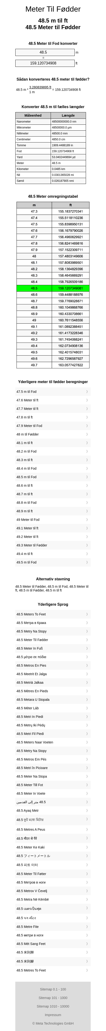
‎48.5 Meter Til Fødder (32, 640)
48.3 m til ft (24, 460)
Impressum (53, 1015)
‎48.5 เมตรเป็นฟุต (28, 909)
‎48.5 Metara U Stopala (32, 699)
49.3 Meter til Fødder (31, 545)
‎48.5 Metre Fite (27, 927)
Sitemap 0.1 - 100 (53, 989)
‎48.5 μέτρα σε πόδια (31, 657)
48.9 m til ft (24, 511)
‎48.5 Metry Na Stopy (31, 631)
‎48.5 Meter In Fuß (29, 648)
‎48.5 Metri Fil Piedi (30, 734)
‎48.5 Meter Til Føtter (31, 874)
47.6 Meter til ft (27, 400)
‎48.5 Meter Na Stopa (31, 776)
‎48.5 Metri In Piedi (29, 717)
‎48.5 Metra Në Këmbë (32, 899)
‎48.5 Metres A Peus (30, 829)
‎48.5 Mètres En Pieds (32, 691)
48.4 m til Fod (26, 468)
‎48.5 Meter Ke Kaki (30, 847)
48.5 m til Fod (26, 477)
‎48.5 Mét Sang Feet (30, 944)
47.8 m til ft (24, 417)
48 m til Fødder (27, 434)
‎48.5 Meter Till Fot (29, 785)
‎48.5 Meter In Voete (30, 793)
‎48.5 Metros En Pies (31, 665)
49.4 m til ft (24, 554)
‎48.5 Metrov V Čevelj (31, 891)
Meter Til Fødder (53, 9)
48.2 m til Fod (26, 451)
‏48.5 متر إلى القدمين (31, 802)
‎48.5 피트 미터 (27, 865)
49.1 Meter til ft (27, 528)
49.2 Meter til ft (27, 537)
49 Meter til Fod (27, 520)
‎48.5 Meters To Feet (31, 614)
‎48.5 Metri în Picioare (32, 768)
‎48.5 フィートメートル (33, 856)
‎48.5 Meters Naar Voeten (34, 742)
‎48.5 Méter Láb (27, 708)
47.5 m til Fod (26, 392)
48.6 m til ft (24, 485)
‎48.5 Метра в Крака (31, 623)
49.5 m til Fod (26, 562)
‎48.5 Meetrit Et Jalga (31, 674)
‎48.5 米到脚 (25, 952)
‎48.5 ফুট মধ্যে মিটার (30, 820)
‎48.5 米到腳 (25, 961)
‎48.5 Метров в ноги (30, 882)
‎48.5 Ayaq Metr (27, 810)
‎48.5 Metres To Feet (31, 970)
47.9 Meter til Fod (29, 426)
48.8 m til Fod (26, 502)
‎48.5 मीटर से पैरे (26, 838)
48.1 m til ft (24, 443)
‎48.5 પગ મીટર (26, 918)
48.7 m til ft (24, 494)
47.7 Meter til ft (27, 409)
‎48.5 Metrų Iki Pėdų (30, 725)
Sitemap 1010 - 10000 (53, 1006)
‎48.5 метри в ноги (29, 935)
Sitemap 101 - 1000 (53, 998)
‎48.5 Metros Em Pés (31, 759)
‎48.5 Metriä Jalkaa (29, 682)
